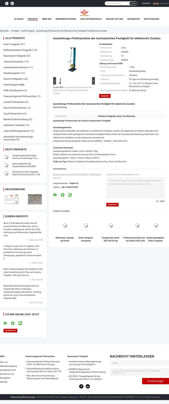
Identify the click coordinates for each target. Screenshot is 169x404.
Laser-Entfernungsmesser (16, 131)
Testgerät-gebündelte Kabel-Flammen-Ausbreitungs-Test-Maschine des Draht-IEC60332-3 (26, 158)
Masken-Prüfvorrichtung (16, 119)
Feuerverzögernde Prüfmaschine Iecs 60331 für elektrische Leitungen (43, 363)
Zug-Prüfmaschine (13, 113)
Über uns (46, 19)
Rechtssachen (151, 19)
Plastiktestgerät (11, 73)
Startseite (4, 31)
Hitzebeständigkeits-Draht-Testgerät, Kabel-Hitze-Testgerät (155, 239)
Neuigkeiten (133, 19)
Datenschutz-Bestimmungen (23, 397)
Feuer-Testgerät (11, 44)
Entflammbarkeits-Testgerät (17, 50)
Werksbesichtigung (66, 19)
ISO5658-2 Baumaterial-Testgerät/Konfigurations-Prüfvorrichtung (87, 370)
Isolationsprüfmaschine (15, 67)
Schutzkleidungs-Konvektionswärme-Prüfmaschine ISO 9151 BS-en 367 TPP (44, 370)
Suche (133, 3)
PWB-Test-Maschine (14, 90)
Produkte (33, 19)
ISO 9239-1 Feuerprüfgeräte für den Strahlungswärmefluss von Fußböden (85, 377)
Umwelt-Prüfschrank (14, 102)
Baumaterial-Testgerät (15, 56)
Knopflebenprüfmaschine (97, 161)
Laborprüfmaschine (13, 61)
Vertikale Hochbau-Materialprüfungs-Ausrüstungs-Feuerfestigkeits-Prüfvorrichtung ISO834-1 (85, 363)
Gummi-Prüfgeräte (13, 79)
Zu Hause (19, 19)
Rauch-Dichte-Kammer (15, 107)
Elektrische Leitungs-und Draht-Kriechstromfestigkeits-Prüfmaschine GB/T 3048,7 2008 (65, 239)
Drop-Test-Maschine (117, 161)
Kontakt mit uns (114, 19)
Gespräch (146, 3)
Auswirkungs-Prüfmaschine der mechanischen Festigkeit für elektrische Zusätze (72, 90)
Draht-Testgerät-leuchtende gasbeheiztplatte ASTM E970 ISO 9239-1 (86, 239)
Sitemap (3, 382)
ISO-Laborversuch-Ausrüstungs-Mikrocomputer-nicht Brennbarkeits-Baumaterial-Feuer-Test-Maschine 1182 (44, 377)
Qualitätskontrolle (91, 19)
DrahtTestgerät (27, 31)
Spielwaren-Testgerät (14, 125)
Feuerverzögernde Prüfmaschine (20, 96)
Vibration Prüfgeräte (76, 161)
